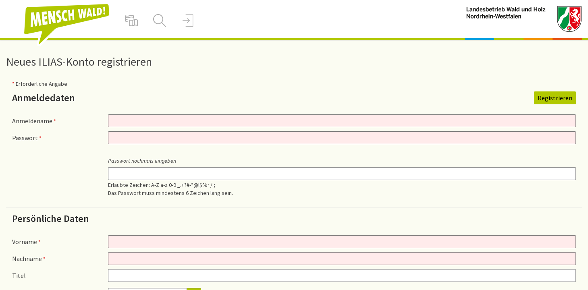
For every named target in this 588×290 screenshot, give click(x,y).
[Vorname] (342, 241)
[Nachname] (342, 258)
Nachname (29, 259)
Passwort (27, 138)
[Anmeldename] (342, 120)
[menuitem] (131, 20)
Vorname (26, 242)
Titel (19, 275)
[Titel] (342, 275)
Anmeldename (34, 121)
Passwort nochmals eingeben (142, 160)
